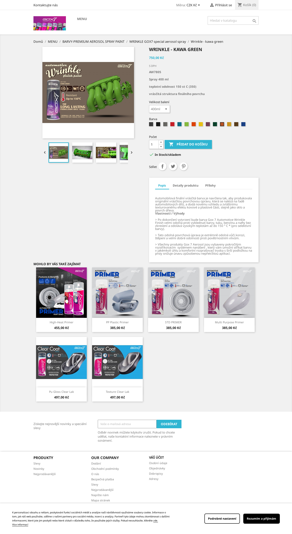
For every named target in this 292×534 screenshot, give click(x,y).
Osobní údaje (158, 463)
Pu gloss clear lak (61, 392)
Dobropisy (156, 473)
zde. (155, 520)
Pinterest (183, 166)
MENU (82, 19)
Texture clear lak (117, 392)
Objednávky (157, 468)
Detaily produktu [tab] (186, 185)
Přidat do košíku (188, 144)
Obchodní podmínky (105, 469)
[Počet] (154, 144)
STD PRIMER (173, 322)
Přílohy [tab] (210, 185)
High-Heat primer (61, 322)
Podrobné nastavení (222, 518)
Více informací (20, 524)
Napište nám (100, 495)
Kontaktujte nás (45, 5)
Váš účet (156, 457)
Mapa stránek (100, 500)
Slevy (36, 463)
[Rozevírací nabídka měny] (194, 5)
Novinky (38, 469)
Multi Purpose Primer (229, 322)
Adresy (153, 479)
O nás (95, 474)
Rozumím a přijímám (261, 518)
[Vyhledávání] (233, 20)
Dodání (96, 463)
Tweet (173, 166)
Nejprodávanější (44, 474)
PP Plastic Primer (117, 322)
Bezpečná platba (102, 479)
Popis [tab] (162, 185)
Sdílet (162, 166)
